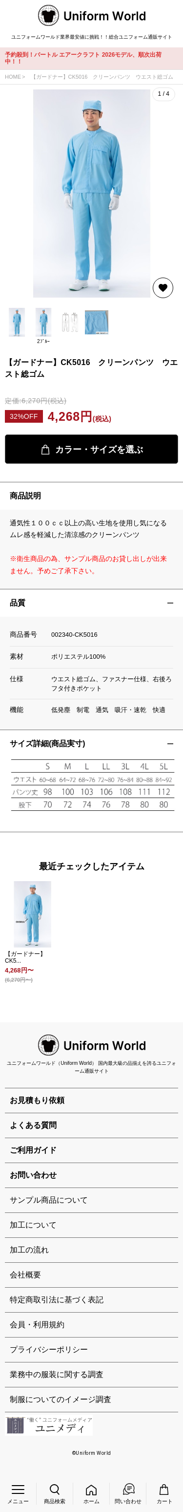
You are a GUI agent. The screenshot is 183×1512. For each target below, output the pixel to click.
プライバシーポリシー (49, 1349)
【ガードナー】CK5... (25, 957)
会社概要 (25, 1275)
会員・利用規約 (37, 1324)
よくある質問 (33, 1125)
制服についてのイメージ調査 (60, 1399)
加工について (33, 1225)
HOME (13, 77)
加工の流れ (29, 1250)
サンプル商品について (49, 1200)
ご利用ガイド (33, 1150)
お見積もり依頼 (37, 1100)
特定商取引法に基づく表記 (56, 1300)
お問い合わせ (33, 1175)
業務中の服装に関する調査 (56, 1374)
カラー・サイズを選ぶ (92, 450)
